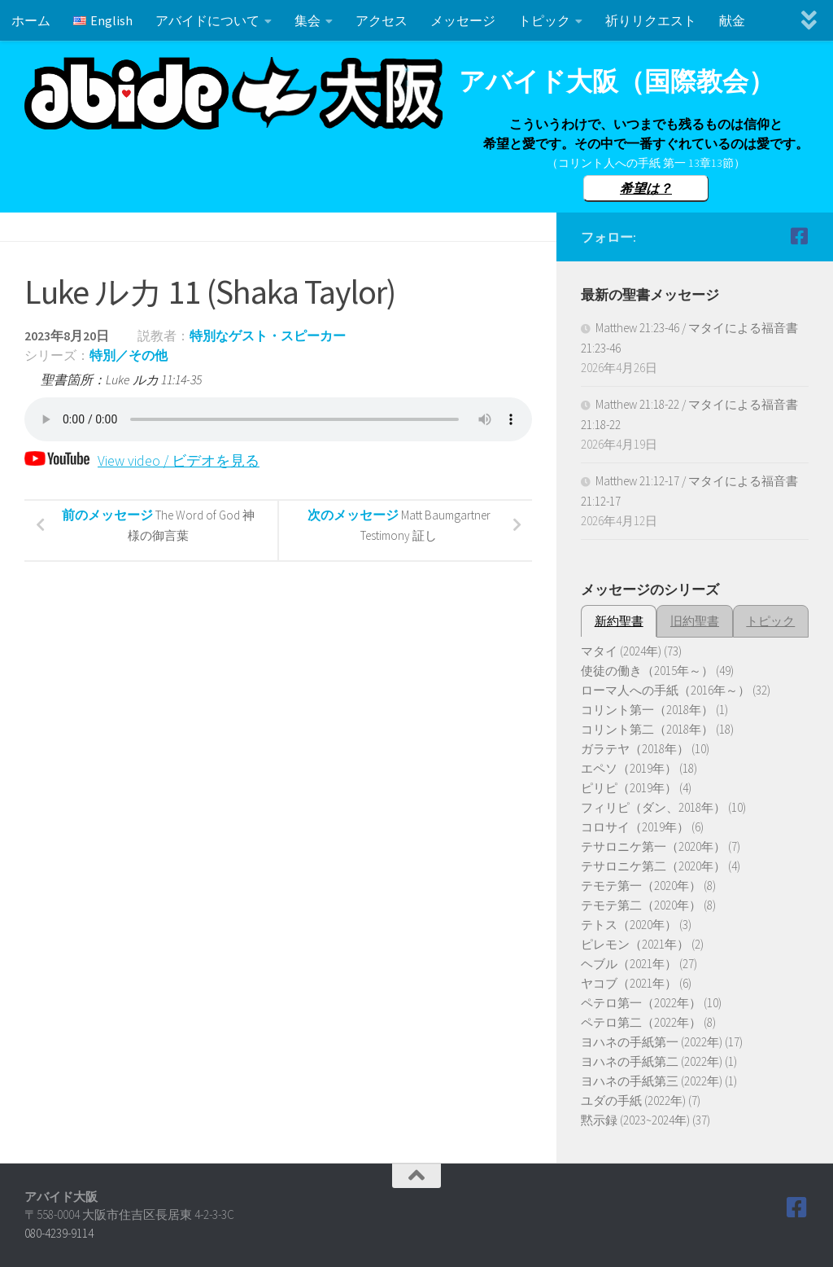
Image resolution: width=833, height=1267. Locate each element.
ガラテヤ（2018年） (635, 748)
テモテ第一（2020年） (641, 885)
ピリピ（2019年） (629, 788)
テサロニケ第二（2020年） (653, 866)
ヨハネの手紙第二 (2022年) (651, 1061)
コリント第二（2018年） (647, 729)
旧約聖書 (694, 621)
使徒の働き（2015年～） (647, 670)
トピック (544, 20)
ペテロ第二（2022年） (641, 1022)
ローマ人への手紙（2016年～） (665, 690)
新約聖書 (619, 621)
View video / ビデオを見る (141, 460)
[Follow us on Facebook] (799, 236)
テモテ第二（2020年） (641, 905)
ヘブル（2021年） (629, 963)
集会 (307, 20)
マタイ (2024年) (621, 651)
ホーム (30, 20)
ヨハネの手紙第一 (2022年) (651, 1042)
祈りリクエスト (650, 20)
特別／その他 (128, 355)
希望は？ (646, 188)
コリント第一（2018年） (647, 709)
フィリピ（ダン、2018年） (653, 807)
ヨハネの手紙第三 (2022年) (651, 1081)
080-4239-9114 (59, 1233)
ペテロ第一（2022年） (641, 1003)
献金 (732, 20)
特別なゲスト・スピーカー (268, 335)
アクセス (381, 20)
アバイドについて (207, 20)
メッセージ (462, 20)
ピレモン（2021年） (635, 944)
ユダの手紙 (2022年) (633, 1100)
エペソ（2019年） (629, 768)
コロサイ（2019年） (635, 827)
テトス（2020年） (629, 924)
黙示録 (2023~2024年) (635, 1120)
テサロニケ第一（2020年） (653, 846)
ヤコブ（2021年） (629, 983)
